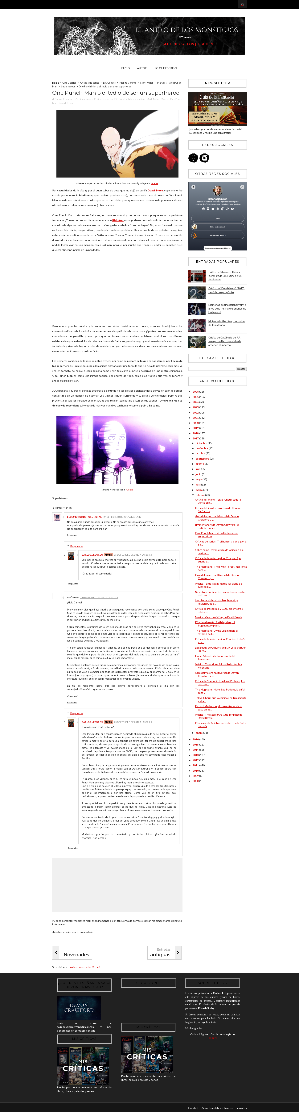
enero (199, 732)
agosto (200, 463)
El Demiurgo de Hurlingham (84, 516)
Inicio (125, 68)
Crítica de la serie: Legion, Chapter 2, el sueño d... (218, 560)
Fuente (154, 183)
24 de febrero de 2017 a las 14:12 (122, 516)
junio (199, 474)
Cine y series (69, 82)
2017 (196, 438)
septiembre (203, 458)
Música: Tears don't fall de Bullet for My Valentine (218, 666)
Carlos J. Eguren (92, 554)
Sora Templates (211, 1108)
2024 (196, 402)
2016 (196, 739)
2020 (196, 422)
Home (55, 82)
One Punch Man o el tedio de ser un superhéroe (216, 534)
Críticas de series (89, 82)
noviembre (202, 448)
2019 (196, 428)
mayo (199, 479)
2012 (196, 760)
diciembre (202, 443)
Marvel (161, 82)
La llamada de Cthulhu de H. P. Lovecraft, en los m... (220, 649)
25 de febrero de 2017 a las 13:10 (133, 554)
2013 (196, 755)
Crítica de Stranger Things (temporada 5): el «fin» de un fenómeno (225, 275)
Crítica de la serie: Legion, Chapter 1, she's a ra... (220, 640)
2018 (196, 433)
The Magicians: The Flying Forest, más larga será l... (221, 568)
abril (198, 484)
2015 (196, 744)
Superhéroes (68, 86)
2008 (196, 780)
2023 (196, 407)
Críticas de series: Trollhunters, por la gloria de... (221, 543)
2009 (196, 775)
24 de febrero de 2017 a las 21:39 (99, 597)
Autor (142, 68)
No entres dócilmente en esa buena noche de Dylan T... (220, 593)
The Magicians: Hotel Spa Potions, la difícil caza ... (220, 691)
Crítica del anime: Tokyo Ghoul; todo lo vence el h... (218, 501)
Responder (72, 535)
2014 (196, 749)
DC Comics (109, 82)
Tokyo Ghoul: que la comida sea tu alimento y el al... (221, 699)
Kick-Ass (118, 220)
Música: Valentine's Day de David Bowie (218, 617)
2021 (196, 417)
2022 (196, 412)
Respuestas (76, 546)
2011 (196, 765)
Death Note (155, 190)
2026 (196, 391)
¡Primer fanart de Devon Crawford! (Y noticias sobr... (217, 526)
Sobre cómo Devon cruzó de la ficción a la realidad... (219, 551)
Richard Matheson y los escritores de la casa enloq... (218, 708)
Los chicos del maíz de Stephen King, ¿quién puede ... (217, 602)
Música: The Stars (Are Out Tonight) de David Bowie (218, 716)
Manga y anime (128, 82)
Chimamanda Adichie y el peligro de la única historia (220, 724)
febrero (200, 495)
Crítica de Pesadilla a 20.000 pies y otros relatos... (219, 610)
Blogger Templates (235, 1108)
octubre (201, 453)
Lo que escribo (166, 68)
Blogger (212, 1037)
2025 (196, 396)
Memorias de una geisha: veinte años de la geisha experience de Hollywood (227, 308)
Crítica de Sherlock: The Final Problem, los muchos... (220, 682)
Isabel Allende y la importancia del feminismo (215, 657)
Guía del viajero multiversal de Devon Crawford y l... (217, 518)
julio (198, 468)
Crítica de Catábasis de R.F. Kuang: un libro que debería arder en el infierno (224, 341)
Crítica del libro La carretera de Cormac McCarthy (218, 509)
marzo (199, 489)
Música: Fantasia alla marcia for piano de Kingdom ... (218, 585)
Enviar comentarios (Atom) (84, 967)
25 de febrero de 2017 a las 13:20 (133, 722)
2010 (196, 770)
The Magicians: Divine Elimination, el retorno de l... (216, 632)
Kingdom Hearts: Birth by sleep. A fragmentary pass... (215, 624)
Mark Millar (146, 82)
